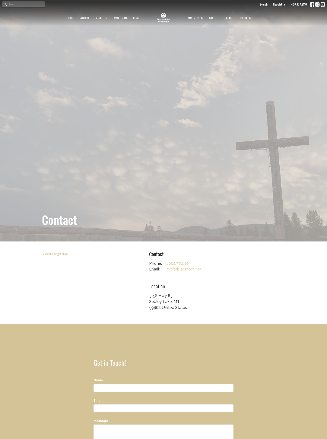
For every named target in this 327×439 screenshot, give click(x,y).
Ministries (195, 17)
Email (97, 401)
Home (70, 17)
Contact (228, 17)
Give (212, 17)
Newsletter (279, 4)
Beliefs (245, 17)
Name (98, 380)
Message (100, 421)
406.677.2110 (299, 4)
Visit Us (101, 17)
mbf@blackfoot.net (183, 269)
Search (264, 4)
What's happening (126, 17)
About (84, 17)
